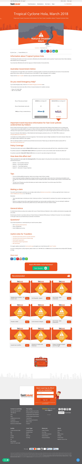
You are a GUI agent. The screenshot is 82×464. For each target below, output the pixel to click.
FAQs (11, 416)
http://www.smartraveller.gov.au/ (17, 142)
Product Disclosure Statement (32, 412)
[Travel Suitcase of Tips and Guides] (41, 358)
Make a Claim (63, 1)
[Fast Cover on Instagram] (67, 409)
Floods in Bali (14, 321)
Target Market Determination (32, 414)
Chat (11, 414)
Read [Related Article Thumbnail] (27, 298)
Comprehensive (29, 430)
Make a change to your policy (32, 410)
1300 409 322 (13, 412)
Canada (12, 435)
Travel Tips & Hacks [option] (41, 363)
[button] (78, 460)
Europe (12, 437)
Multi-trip (28, 435)
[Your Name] (45, 393)
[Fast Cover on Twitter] (62, 409)
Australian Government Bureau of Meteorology (23, 238)
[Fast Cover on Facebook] (59, 409)
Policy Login (69, 1)
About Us (60, 430)
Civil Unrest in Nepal (37, 321)
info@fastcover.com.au (15, 418)
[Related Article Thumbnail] (20, 288)
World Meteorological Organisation (20, 241)
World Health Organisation (18, 240)
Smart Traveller (20, 75)
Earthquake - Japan (37, 298)
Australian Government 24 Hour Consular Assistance (24, 236)
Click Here (41, 117)
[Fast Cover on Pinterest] (65, 409)
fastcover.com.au (29, 456)
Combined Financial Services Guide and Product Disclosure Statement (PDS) (55, 455)
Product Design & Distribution (32, 416)
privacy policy (41, 402)
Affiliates (59, 435)
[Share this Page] (70, 409)
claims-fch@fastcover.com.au (16, 193)
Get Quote (40, 268)
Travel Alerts (37, 47)
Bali (11, 432)
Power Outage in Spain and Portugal (59, 345)
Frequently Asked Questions (21, 224)
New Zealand (13, 441)
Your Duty (44, 432)
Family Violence (45, 435)
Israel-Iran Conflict (16, 345)
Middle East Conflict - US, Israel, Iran (18, 298)
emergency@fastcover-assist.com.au (18, 134)
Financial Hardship (46, 437)
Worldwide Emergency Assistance (35, 84)
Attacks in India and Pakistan (37, 345)
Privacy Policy (60, 437)
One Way (28, 437)
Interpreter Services (14, 421)
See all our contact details (15, 423)
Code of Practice (45, 430)
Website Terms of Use (62, 439)
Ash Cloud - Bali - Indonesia (57, 298)
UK (11, 439)
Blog (59, 432)
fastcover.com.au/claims (46, 192)
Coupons (28, 423)
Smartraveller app (29, 246)
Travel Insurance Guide (15, 430)
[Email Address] (45, 396)
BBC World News (16, 243)
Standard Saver (29, 432)
